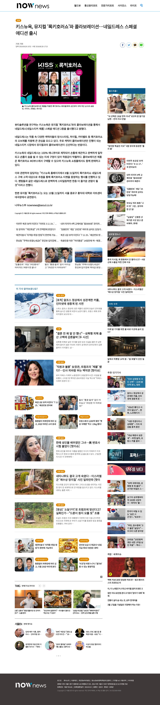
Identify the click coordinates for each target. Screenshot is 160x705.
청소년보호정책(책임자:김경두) (101, 680)
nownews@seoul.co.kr (39, 205)
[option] (27, 602)
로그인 (59, 680)
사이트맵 (131, 680)
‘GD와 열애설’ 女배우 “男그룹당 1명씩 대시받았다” (63, 647)
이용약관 (74, 680)
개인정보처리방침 (84, 680)
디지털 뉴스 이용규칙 (119, 680)
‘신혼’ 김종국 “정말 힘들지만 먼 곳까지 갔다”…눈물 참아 (56, 611)
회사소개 (66, 680)
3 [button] (60, 655)
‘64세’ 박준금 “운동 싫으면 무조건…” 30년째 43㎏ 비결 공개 (64, 634)
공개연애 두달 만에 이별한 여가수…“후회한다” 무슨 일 (33, 647)
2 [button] (58, 655)
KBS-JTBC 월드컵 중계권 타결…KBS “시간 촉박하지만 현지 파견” (94, 634)
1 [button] (56, 655)
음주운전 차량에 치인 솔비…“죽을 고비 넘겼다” (27, 611)
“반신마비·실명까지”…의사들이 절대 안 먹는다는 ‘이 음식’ (86, 611)
